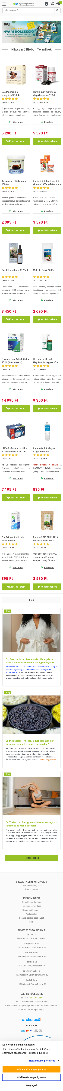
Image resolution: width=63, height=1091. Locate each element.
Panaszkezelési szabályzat (31, 918)
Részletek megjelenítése (42, 1060)
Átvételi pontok (31, 889)
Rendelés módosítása (31, 902)
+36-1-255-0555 (35, 998)
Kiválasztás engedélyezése (31, 1077)
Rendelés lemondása (31, 906)
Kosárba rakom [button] (15, 141)
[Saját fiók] (53, 4)
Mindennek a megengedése (31, 1069)
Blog (8, 611)
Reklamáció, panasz (31, 910)
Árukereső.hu (31, 1025)
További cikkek (31, 858)
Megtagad (31, 1085)
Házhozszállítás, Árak (31, 886)
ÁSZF (31, 922)
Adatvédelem (32, 914)
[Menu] (46, 4)
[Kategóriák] (4, 4)
